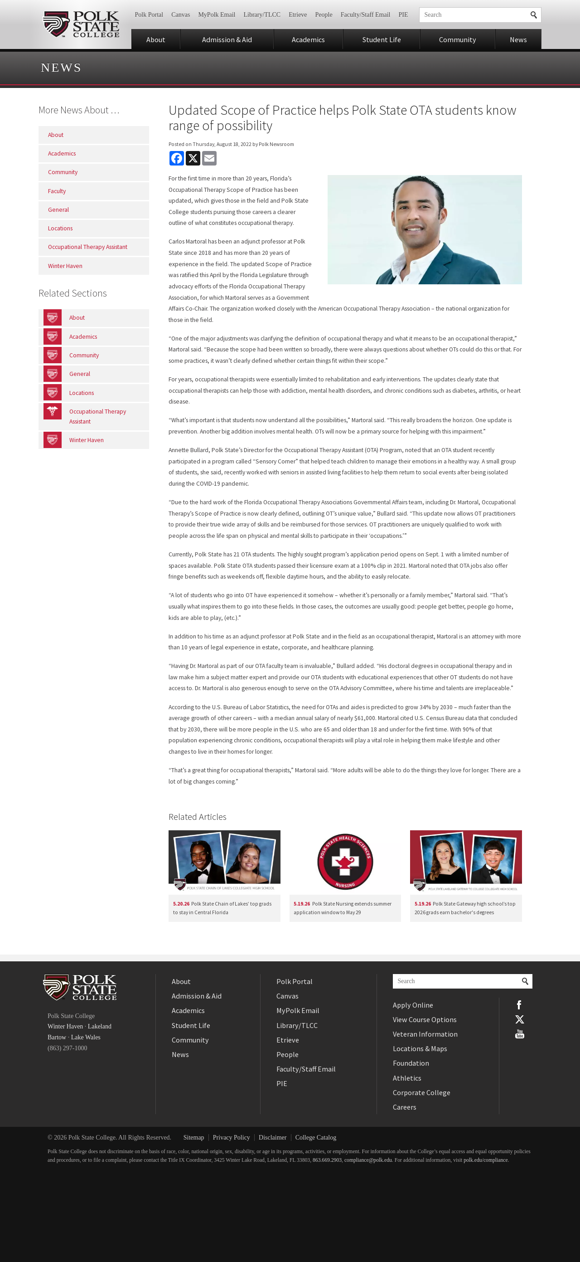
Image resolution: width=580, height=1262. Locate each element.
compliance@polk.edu (368, 1160)
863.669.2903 (327, 1160)
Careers (404, 1106)
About (155, 39)
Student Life (381, 39)
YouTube (519, 1034)
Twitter (519, 1019)
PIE (403, 14)
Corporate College (421, 1092)
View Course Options (425, 1019)
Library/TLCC (261, 14)
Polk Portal (149, 14)
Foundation (411, 1062)
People (324, 14)
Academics (308, 39)
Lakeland (99, 1026)
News (518, 39)
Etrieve (298, 14)
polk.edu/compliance (486, 1160)
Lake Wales (86, 1037)
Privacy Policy (231, 1137)
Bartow (57, 1037)
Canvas (180, 14)
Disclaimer (272, 1137)
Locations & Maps (420, 1048)
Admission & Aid (227, 39)
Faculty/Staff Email (366, 14)
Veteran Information (425, 1033)
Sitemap (194, 1137)
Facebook (519, 1005)
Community (457, 39)
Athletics (407, 1077)
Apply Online (413, 1004)
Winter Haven (65, 1026)
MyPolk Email (216, 14)
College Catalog (316, 1137)
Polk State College (80, 24)
